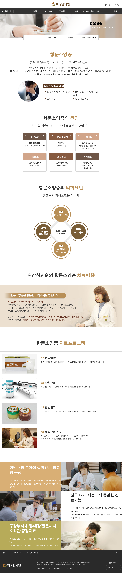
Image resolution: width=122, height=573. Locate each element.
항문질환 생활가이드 (89, 37)
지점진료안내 (18, 553)
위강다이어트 (88, 11)
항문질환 (61, 11)
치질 (33, 37)
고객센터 (115, 11)
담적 (20, 11)
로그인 (117, 5)
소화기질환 (47, 11)
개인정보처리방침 (32, 553)
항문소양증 (52, 37)
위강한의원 (6, 11)
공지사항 (107, 5)
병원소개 (5, 553)
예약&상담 (101, 11)
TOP (117, 553)
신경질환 (74, 11)
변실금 (70, 37)
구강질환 (34, 11)
